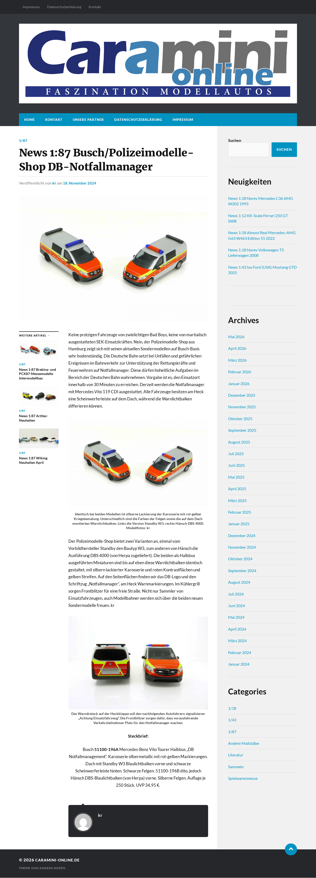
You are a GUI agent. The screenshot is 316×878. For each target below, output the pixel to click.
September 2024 (242, 570)
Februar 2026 (239, 371)
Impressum (31, 7)
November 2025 (242, 406)
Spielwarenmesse (242, 778)
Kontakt (95, 7)
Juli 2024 (236, 594)
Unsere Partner (88, 120)
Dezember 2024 (241, 535)
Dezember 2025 (241, 395)
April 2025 (237, 488)
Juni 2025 (236, 465)
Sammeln (236, 766)
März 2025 (237, 500)
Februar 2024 (239, 652)
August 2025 (239, 442)
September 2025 (242, 430)
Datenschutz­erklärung (64, 7)
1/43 (232, 719)
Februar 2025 (239, 512)
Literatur (235, 754)
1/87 (23, 140)
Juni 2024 (236, 605)
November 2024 (242, 547)
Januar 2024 (238, 664)
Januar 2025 (238, 523)
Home (29, 120)
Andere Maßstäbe (243, 743)
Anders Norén (52, 868)
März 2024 (237, 640)
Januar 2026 (238, 383)
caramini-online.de (60, 859)
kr (54, 183)
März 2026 (237, 360)
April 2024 (237, 629)
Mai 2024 (236, 617)
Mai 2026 (236, 336)
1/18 (232, 708)
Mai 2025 (236, 477)
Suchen (234, 140)
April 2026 (237, 348)
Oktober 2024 (240, 558)
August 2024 (239, 582)
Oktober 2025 (240, 418)
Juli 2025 (236, 453)
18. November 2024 (80, 183)
